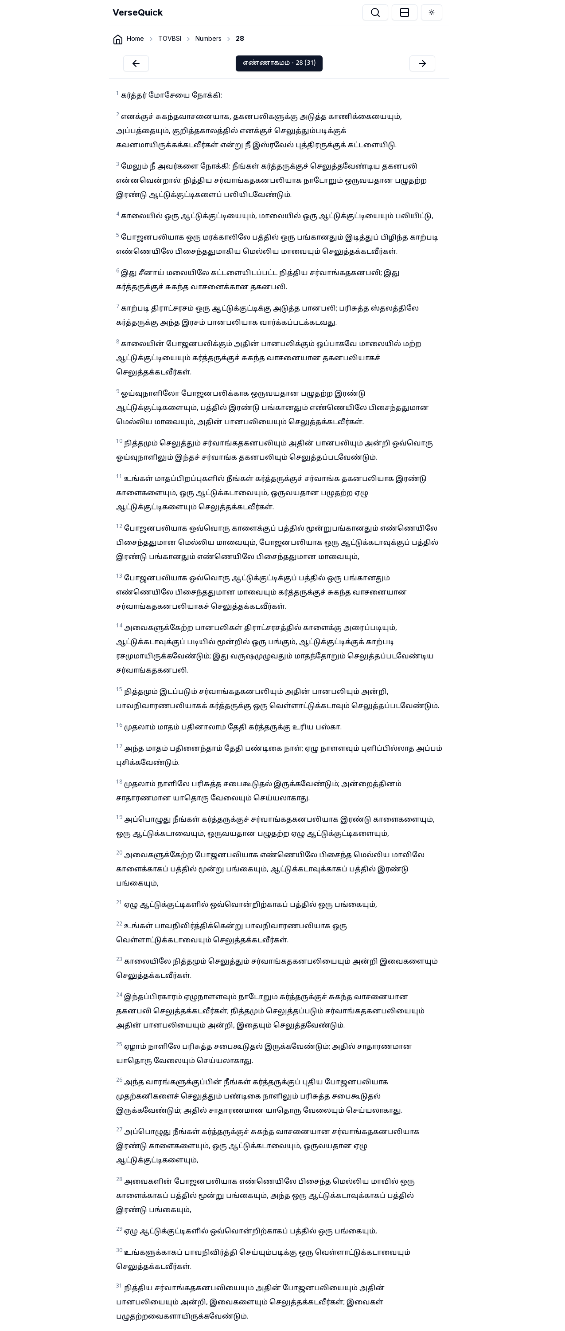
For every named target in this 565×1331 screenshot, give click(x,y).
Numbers (208, 38)
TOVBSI (169, 38)
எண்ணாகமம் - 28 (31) (279, 63)
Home (135, 38)
